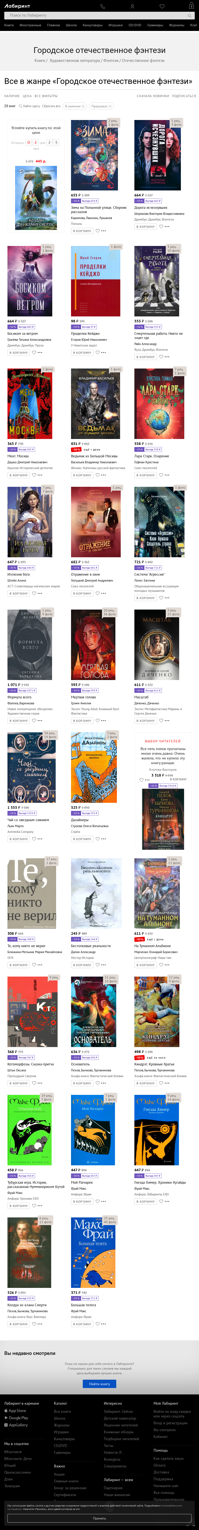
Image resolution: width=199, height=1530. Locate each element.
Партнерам (113, 1487)
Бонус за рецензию (70, 1487)
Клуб (194, 25)
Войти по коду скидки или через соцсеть (172, 1414)
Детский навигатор (120, 1418)
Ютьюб (10, 1465)
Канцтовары (93, 25)
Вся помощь (164, 1492)
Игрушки (116, 25)
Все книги (62, 1411)
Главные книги (66, 1481)
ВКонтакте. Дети (18, 1458)
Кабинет (161, 1436)
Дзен (8, 1479)
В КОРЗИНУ (82, 231)
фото (113, 124)
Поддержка (163, 1478)
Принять (99, 1518)
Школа (71, 25)
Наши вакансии (117, 1494)
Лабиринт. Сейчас (118, 1411)
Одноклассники (17, 1472)
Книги (9, 25)
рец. (112, 121)
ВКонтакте (13, 1451)
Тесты (108, 1445)
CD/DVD (135, 25)
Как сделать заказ (169, 1458)
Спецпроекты (115, 1466)
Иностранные (30, 25)
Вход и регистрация (170, 1422)
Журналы (176, 25)
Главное (53, 25)
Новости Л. (113, 1452)
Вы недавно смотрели (29, 1353)
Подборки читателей (121, 1438)
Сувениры (155, 25)
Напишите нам (166, 1485)
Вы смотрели (165, 1429)
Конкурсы (112, 1459)
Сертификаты (65, 1494)
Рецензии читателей (121, 1425)
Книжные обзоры (119, 1431)
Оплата (160, 1465)
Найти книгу (99, 1383)
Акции (59, 1474)
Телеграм (12, 1485)
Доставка (161, 1472)
